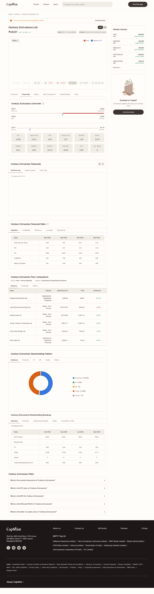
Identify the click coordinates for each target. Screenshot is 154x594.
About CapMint (16, 588)
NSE (100, 27)
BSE (105, 27)
